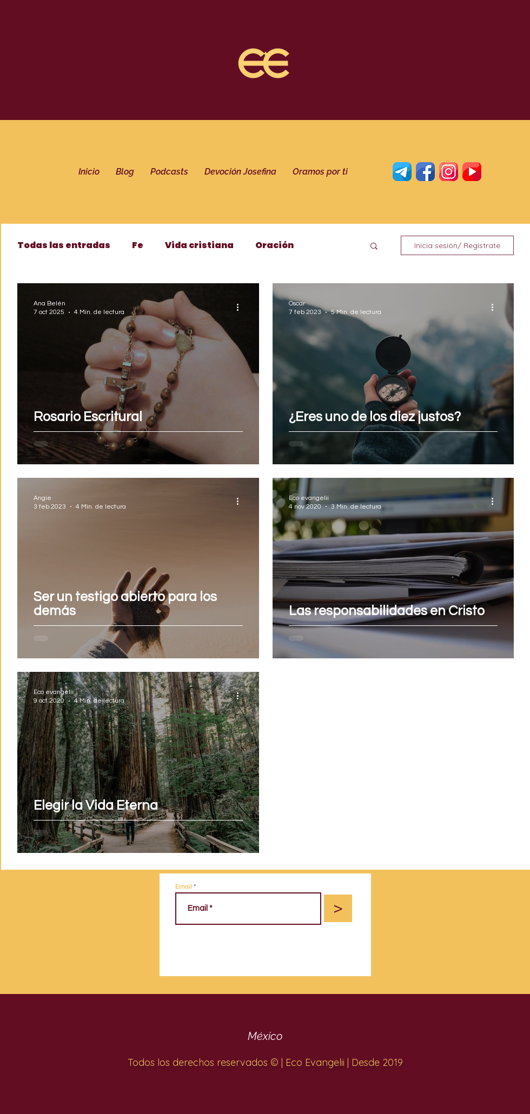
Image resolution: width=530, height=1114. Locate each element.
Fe (137, 245)
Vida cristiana (199, 245)
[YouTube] (471, 171)
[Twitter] (425, 171)
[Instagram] (448, 171)
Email (183, 887)
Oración (274, 245)
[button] (374, 246)
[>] (338, 908)
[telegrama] (402, 171)
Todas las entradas (63, 245)
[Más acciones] (241, 307)
